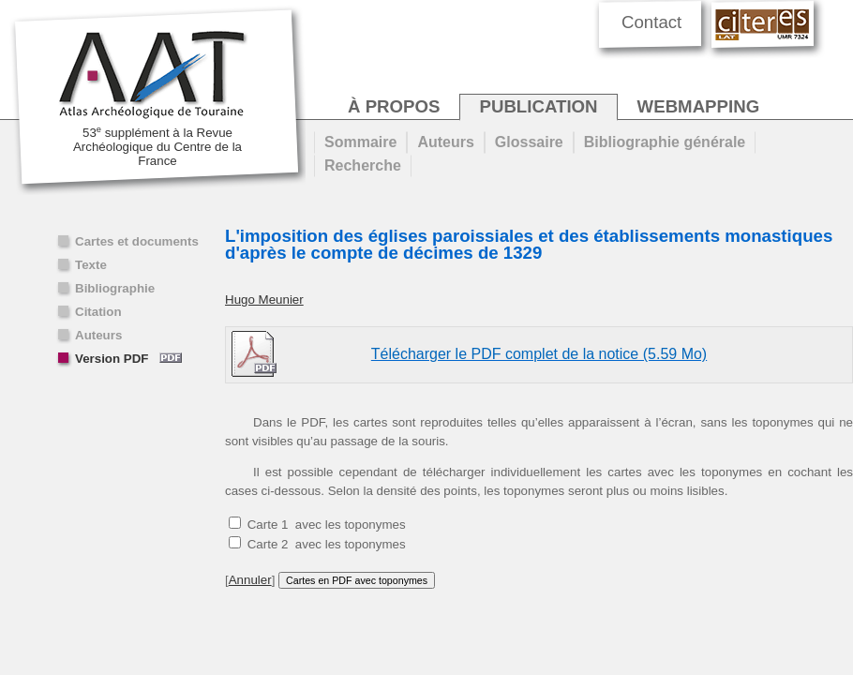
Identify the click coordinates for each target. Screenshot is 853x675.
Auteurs (98, 335)
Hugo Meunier (264, 299)
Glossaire (529, 142)
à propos (394, 106)
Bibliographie (115, 288)
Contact (651, 22)
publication (538, 106)
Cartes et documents (137, 241)
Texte (91, 265)
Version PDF (128, 359)
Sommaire (360, 142)
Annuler (250, 580)
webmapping (698, 106)
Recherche (362, 165)
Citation (98, 312)
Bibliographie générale (664, 142)
